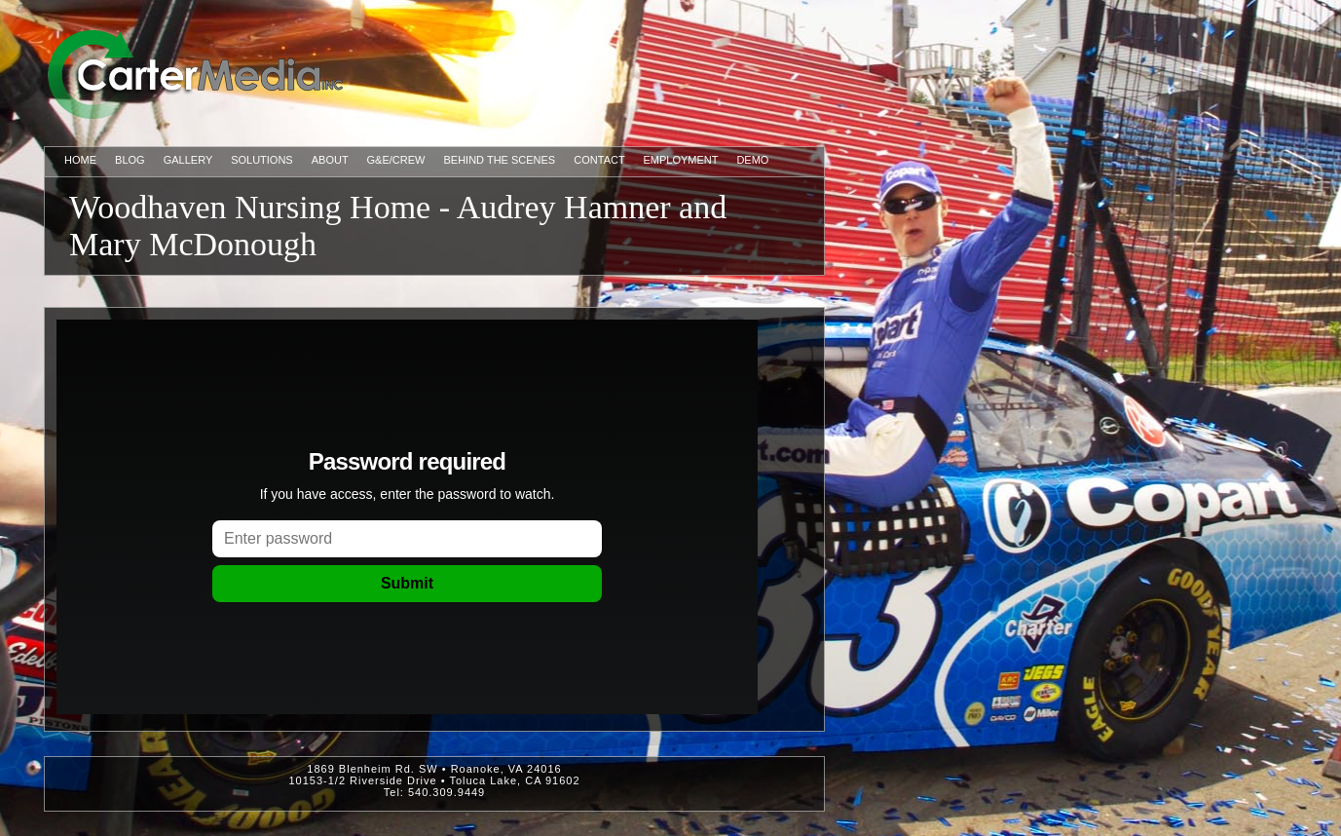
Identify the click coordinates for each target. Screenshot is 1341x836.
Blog (130, 160)
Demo (752, 160)
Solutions (262, 160)
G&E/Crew (396, 160)
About (330, 160)
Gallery (188, 160)
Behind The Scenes (500, 160)
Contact (599, 160)
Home (80, 160)
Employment (681, 160)
